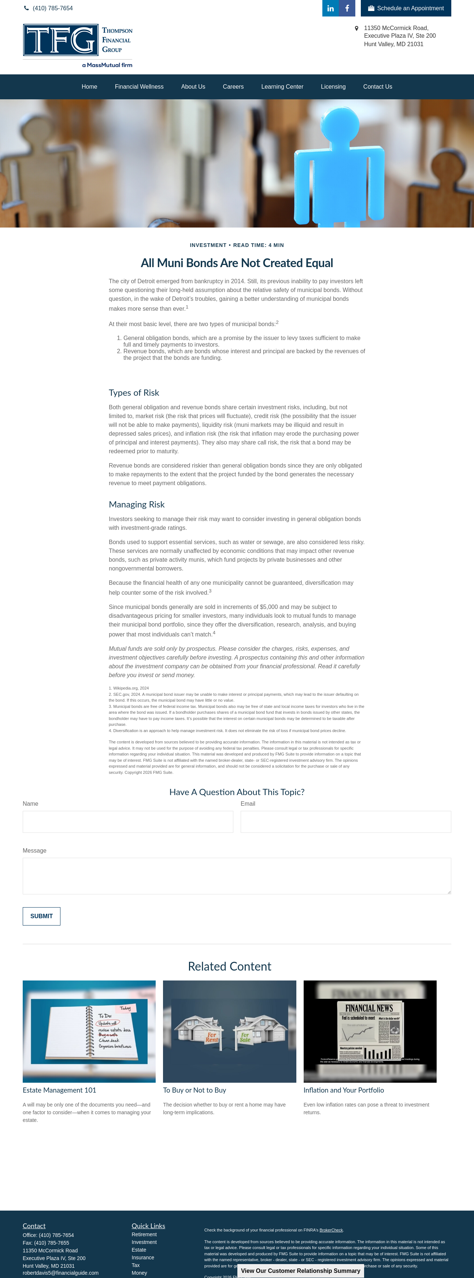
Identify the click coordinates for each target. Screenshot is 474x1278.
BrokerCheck (331, 1230)
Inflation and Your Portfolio (344, 1090)
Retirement (144, 1234)
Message (35, 850)
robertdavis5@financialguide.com (61, 1273)
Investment (144, 1242)
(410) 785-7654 (56, 1235)
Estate (139, 1250)
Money (139, 1273)
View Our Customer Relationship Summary (300, 1271)
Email (248, 804)
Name (30, 804)
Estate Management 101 (59, 1090)
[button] (89, 86)
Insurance (143, 1257)
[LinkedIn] (330, 8)
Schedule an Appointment (406, 8)
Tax (136, 1265)
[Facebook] (347, 8)
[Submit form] (41, 916)
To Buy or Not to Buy (194, 1090)
